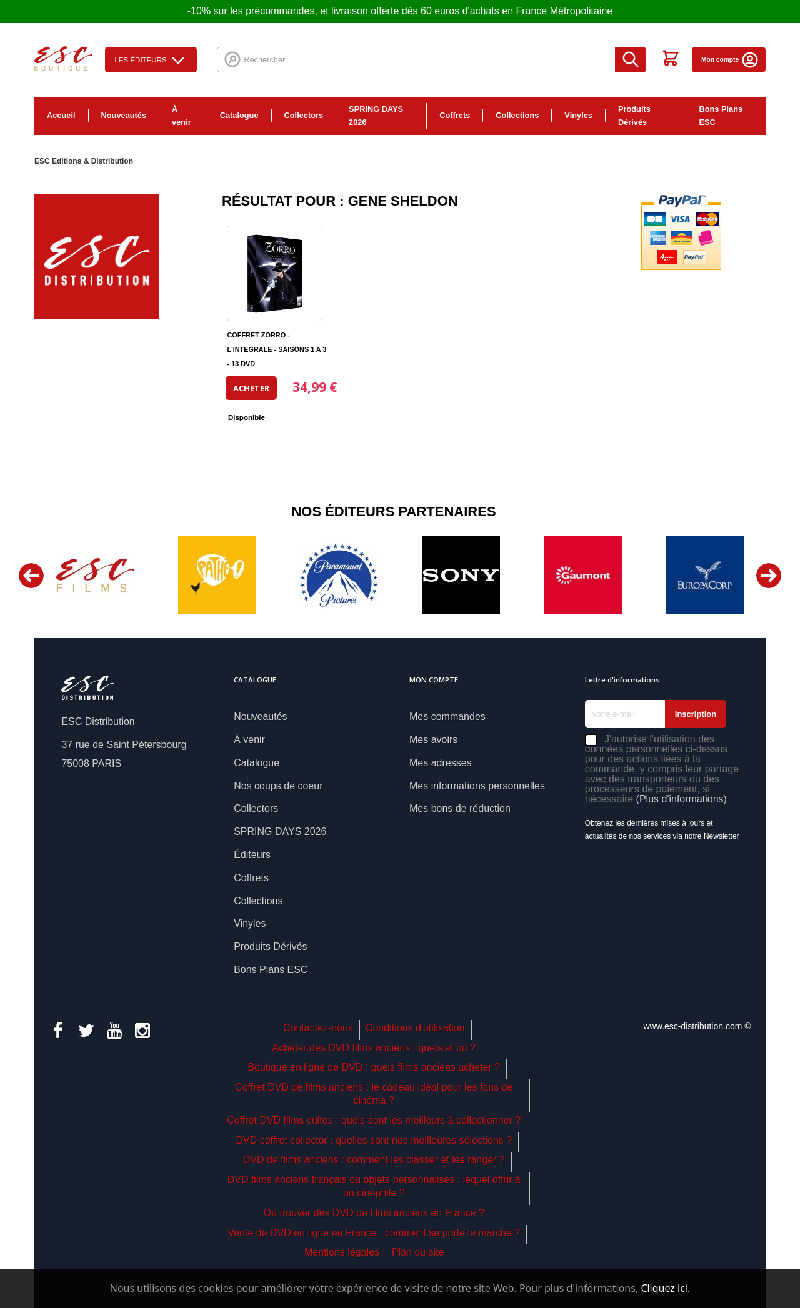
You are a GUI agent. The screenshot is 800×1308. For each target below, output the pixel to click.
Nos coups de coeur (278, 786)
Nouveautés (124, 115)
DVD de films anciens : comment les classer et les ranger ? (374, 1159)
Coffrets (454, 115)
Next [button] (768, 575)
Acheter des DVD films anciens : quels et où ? (374, 1047)
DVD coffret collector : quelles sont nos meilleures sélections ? (374, 1140)
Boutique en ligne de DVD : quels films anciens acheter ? (374, 1067)
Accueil (61, 115)
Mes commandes (447, 716)
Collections (517, 115)
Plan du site (418, 1252)
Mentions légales (341, 1252)
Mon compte (730, 59)
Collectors (304, 115)
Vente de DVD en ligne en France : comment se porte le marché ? (374, 1232)
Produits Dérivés (634, 115)
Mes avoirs (433, 739)
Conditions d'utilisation (415, 1027)
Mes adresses (440, 762)
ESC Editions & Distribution (83, 161)
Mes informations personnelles (477, 786)
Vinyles (578, 115)
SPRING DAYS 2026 (376, 115)
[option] (95, 575)
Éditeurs (252, 854)
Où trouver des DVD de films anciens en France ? (374, 1212)
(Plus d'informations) (681, 799)
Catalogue (239, 115)
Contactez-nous (318, 1027)
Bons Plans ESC (720, 115)
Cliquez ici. (665, 1288)
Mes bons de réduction (460, 808)
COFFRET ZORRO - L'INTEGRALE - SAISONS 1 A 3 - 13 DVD (276, 349)
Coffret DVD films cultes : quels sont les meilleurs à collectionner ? (374, 1120)
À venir (181, 115)
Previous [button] (31, 575)
